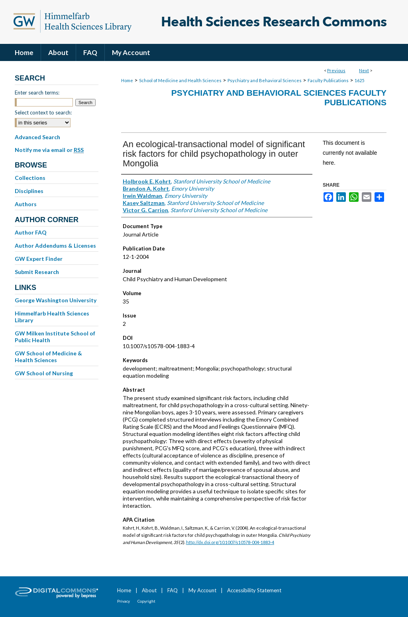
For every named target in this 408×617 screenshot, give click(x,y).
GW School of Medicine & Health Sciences (48, 356)
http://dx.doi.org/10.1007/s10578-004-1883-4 (230, 542)
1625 (359, 80)
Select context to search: (43, 112)
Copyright (146, 601)
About (149, 590)
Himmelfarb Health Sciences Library (52, 316)
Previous (336, 70)
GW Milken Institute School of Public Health (55, 336)
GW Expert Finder (39, 258)
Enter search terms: (37, 92)
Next (364, 70)
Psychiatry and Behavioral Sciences (265, 80)
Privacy (123, 601)
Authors (26, 204)
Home (127, 80)
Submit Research (37, 271)
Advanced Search (37, 137)
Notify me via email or (49, 150)
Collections (30, 177)
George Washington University (55, 300)
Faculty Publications (328, 80)
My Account (202, 590)
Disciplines (29, 190)
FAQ (172, 590)
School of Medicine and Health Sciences (180, 80)
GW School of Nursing (44, 373)
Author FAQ (31, 232)
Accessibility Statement (254, 590)
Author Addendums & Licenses (55, 245)
